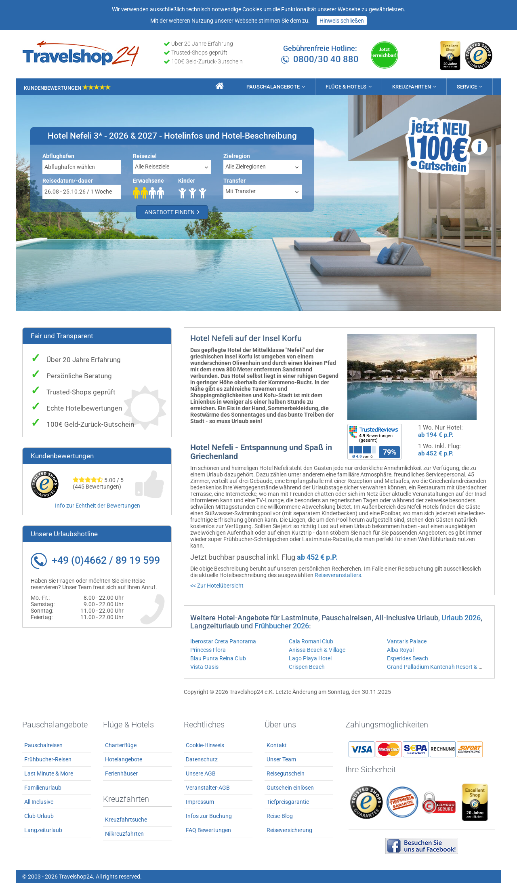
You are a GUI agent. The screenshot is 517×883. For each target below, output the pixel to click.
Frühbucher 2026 (281, 626)
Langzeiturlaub (43, 830)
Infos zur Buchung (209, 816)
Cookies (252, 9)
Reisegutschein (286, 773)
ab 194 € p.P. (435, 434)
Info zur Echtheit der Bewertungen (97, 505)
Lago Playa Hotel (310, 658)
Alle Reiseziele (152, 166)
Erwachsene (148, 180)
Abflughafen (58, 156)
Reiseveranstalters (338, 575)
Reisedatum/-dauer (67, 180)
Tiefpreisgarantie (288, 802)
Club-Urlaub (39, 816)
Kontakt (277, 745)
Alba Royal (400, 650)
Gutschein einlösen (290, 787)
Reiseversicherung (289, 830)
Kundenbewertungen (67, 88)
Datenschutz (202, 759)
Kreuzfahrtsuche (126, 819)
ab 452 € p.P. (435, 453)
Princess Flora (208, 650)
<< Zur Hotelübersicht (217, 585)
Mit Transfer (240, 191)
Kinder (186, 180)
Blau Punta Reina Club (218, 658)
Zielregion (236, 156)
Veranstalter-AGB (208, 787)
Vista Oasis (204, 667)
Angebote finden (172, 212)
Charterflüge (121, 745)
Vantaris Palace (407, 641)
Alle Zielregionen (245, 166)
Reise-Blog (280, 816)
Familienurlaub (42, 787)
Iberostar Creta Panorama (223, 641)
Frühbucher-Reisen (47, 759)
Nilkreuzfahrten (124, 833)
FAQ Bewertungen (208, 830)
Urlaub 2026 (461, 617)
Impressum (200, 802)
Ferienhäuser (121, 773)
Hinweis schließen (341, 20)
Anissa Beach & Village (317, 650)
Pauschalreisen (43, 745)
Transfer (234, 180)
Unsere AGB (201, 773)
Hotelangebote (123, 759)
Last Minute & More (48, 773)
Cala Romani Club (311, 641)
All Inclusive (38, 802)
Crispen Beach (307, 667)
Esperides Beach (407, 658)
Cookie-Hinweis (205, 745)
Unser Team (281, 759)
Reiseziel (145, 156)
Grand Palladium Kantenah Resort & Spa (437, 667)
